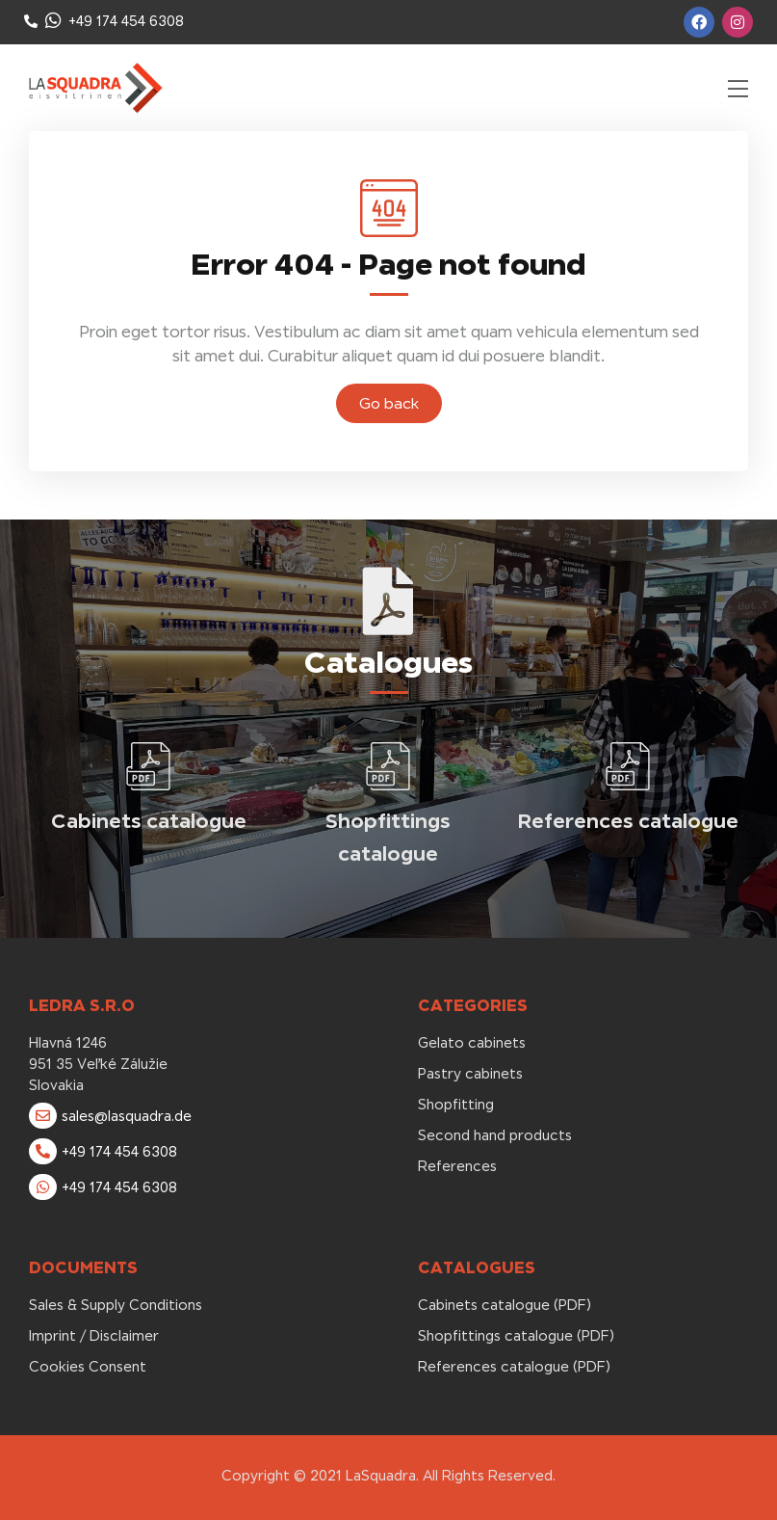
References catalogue (628, 821)
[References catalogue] (628, 766)
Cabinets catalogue (148, 821)
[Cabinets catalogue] (148, 766)
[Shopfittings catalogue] (388, 766)
